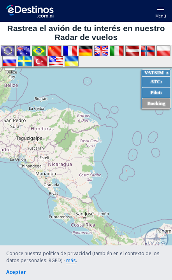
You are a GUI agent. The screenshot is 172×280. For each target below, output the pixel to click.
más (71, 260)
